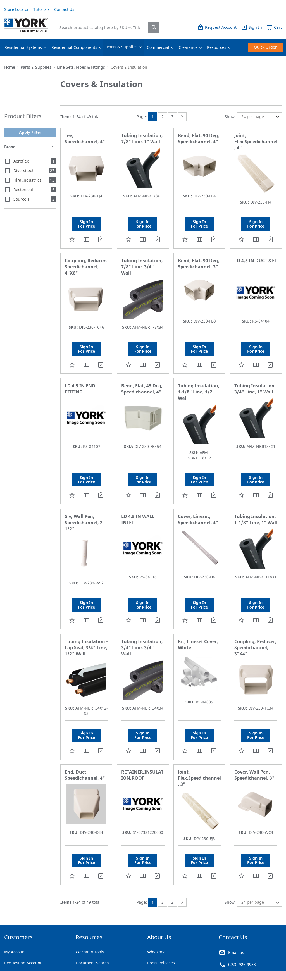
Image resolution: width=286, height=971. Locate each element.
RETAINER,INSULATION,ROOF (142, 775)
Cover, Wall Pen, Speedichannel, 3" (254, 775)
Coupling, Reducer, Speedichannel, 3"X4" (255, 647)
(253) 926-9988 (242, 964)
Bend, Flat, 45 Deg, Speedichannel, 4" (142, 389)
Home (9, 67)
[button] (72, 239)
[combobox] (103, 27)
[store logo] (26, 25)
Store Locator (16, 9)
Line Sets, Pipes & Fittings (81, 67)
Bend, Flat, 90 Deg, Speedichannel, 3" (198, 263)
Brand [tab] (10, 146)
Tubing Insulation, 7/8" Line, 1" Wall (142, 138)
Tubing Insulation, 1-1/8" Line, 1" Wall (255, 519)
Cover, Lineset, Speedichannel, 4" (198, 519)
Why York (156, 952)
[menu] (143, 47)
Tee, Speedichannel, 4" (85, 138)
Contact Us (64, 9)
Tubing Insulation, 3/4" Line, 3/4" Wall (142, 647)
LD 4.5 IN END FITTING (80, 389)
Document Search (92, 962)
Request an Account (23, 962)
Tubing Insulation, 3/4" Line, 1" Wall (255, 389)
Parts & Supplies (36, 67)
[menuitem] (23, 47)
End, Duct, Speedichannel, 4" (85, 775)
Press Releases (161, 962)
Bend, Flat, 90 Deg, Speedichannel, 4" (198, 138)
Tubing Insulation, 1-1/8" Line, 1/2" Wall (199, 392)
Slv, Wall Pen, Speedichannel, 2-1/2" (84, 522)
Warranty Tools (90, 952)
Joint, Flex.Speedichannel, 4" (255, 141)
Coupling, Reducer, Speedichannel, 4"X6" (86, 266)
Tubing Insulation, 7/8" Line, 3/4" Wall (142, 266)
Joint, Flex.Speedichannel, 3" (199, 778)
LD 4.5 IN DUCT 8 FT (255, 260)
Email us (236, 952)
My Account (15, 952)
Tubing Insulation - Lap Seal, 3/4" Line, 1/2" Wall (86, 647)
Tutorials (41, 9)
